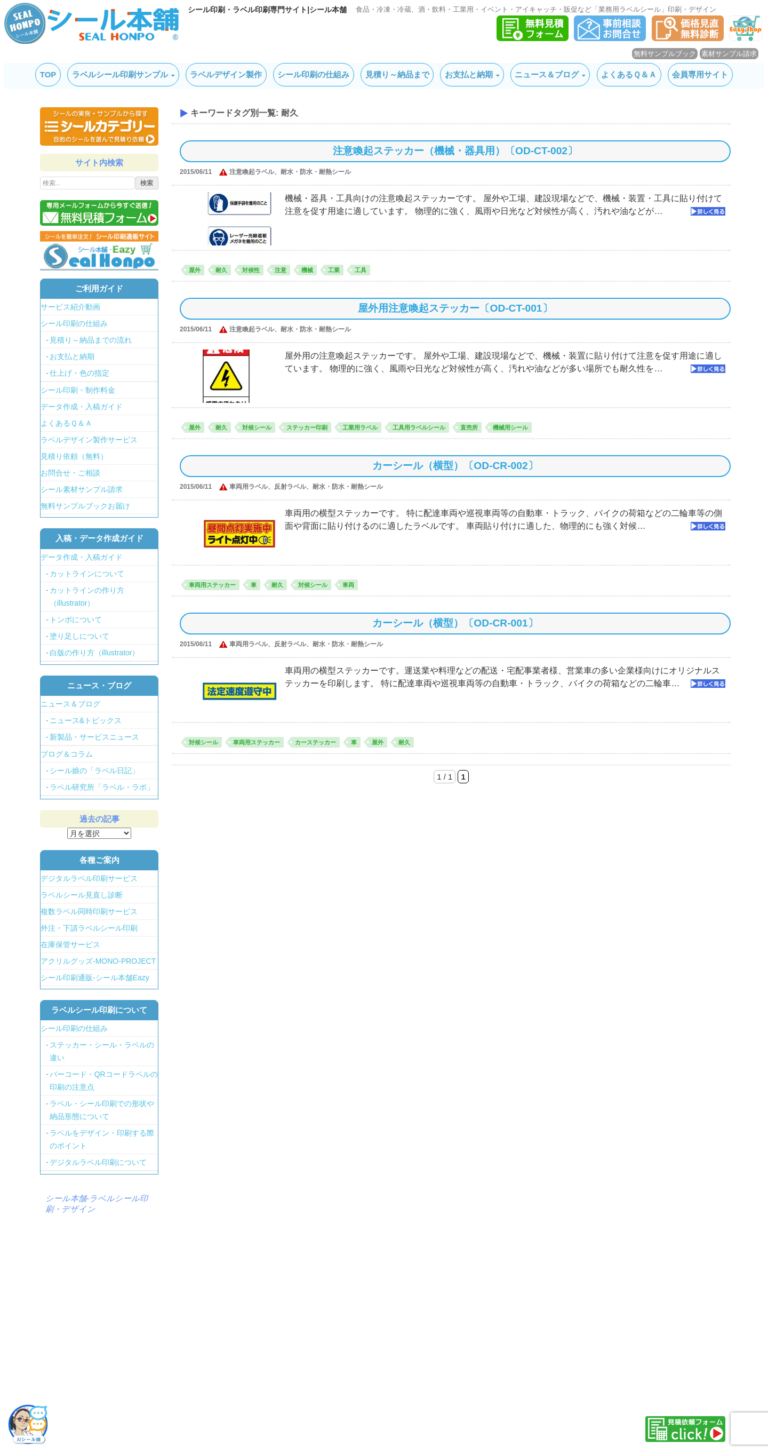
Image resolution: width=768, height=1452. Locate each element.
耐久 (221, 270)
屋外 (195, 270)
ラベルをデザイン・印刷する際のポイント (102, 1139)
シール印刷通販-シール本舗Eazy (95, 977)
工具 (360, 270)
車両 (348, 585)
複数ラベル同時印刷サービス (89, 911)
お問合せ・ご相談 (70, 473)
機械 (307, 270)
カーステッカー (315, 742)
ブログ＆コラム (67, 754)
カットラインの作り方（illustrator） (87, 596)
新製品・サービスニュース (94, 737)
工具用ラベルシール (419, 427)
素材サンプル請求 (729, 54)
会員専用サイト (700, 74)
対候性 (251, 270)
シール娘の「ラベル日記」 (94, 770)
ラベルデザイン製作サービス (89, 439)
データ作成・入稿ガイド (82, 406)
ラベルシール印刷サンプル (120, 74)
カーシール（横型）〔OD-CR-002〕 (455, 465)
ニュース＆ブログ (547, 74)
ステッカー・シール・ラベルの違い (102, 1051)
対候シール (256, 427)
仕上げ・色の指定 (79, 373)
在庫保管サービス (70, 944)
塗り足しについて (79, 636)
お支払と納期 (469, 74)
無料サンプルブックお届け (85, 506)
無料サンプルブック (665, 54)
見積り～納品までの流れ (91, 340)
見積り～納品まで (397, 74)
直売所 (469, 427)
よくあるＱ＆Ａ (629, 74)
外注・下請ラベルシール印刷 (89, 928)
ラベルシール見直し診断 (82, 895)
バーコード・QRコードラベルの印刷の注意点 (104, 1080)
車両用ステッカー (212, 585)
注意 (280, 270)
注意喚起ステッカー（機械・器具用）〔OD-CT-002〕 (455, 150)
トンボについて (76, 619)
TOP (48, 74)
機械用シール (510, 427)
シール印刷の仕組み (313, 74)
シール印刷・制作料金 (78, 390)
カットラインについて (87, 573)
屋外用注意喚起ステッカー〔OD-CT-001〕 (455, 308)
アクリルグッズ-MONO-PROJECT (98, 961)
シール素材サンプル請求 (82, 489)
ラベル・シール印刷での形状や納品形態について (102, 1110)
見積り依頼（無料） (74, 456)
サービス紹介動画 (70, 307)
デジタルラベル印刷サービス (89, 878)
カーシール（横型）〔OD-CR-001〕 (455, 623)
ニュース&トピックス (86, 720)
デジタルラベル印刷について (98, 1162)
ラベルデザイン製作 (226, 74)
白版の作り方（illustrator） (95, 652)
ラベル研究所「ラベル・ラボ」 (102, 787)
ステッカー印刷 (306, 427)
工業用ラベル (360, 427)
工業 (334, 270)
